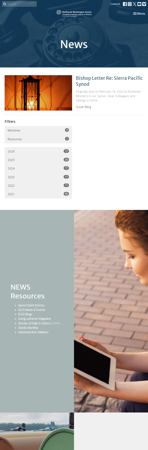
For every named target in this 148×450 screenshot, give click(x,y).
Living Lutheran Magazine (34, 318)
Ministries (38, 130)
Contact (115, 4)
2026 (38, 151)
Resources (38, 139)
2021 (38, 194)
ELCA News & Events (31, 310)
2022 (38, 185)
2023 (38, 177)
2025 (38, 160)
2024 (38, 168)
